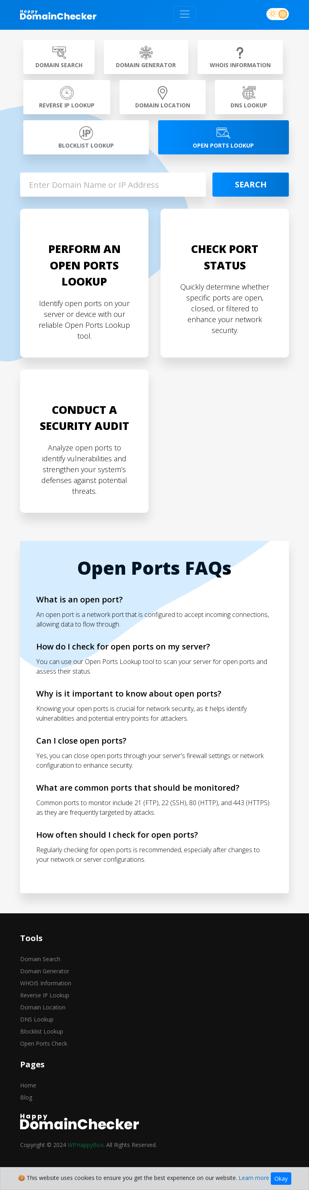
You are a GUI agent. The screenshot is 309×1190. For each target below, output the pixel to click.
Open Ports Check (43, 1043)
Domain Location (43, 1007)
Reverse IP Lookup (44, 995)
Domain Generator (44, 971)
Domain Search (40, 959)
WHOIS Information (45, 983)
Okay (281, 1178)
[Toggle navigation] (184, 14)
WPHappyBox (85, 1145)
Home (28, 1085)
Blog (26, 1097)
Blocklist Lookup (41, 1031)
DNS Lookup (37, 1019)
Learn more (254, 1178)
